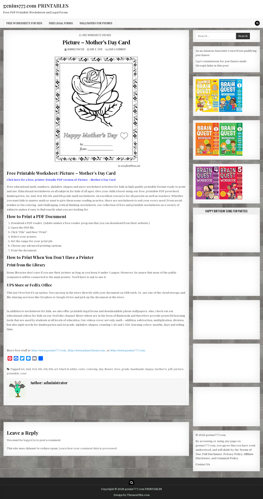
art (56, 369)
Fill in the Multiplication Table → (167, 415)
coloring (92, 369)
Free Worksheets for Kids (24, 23)
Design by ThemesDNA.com (132, 495)
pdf (170, 369)
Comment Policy (227, 458)
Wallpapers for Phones (96, 23)
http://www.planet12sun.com (86, 350)
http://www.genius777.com (49, 350)
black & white (68, 369)
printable (13, 373)
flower (109, 369)
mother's (161, 369)
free (117, 369)
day (101, 369)
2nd (28, 369)
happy (149, 369)
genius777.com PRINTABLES (36, 5)
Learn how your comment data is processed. (88, 448)
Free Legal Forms (61, 23)
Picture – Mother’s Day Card (96, 42)
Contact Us (203, 464)
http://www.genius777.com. (127, 350)
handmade (137, 369)
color (81, 369)
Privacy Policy (232, 454)
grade (125, 369)
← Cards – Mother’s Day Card (22, 415)
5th (45, 369)
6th (51, 369)
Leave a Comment (117, 49)
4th (40, 369)
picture (178, 369)
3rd (34, 369)
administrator (75, 49)
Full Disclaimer (212, 454)
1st (22, 369)
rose (23, 373)
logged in (29, 440)
